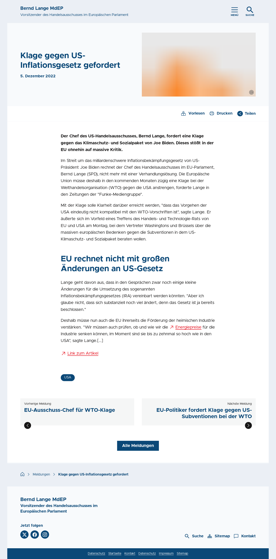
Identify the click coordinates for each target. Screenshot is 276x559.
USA (67, 377)
